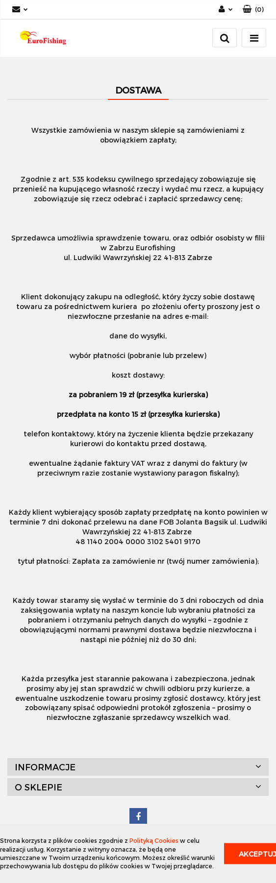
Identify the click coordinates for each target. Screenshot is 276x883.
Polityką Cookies (153, 840)
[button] (253, 9)
